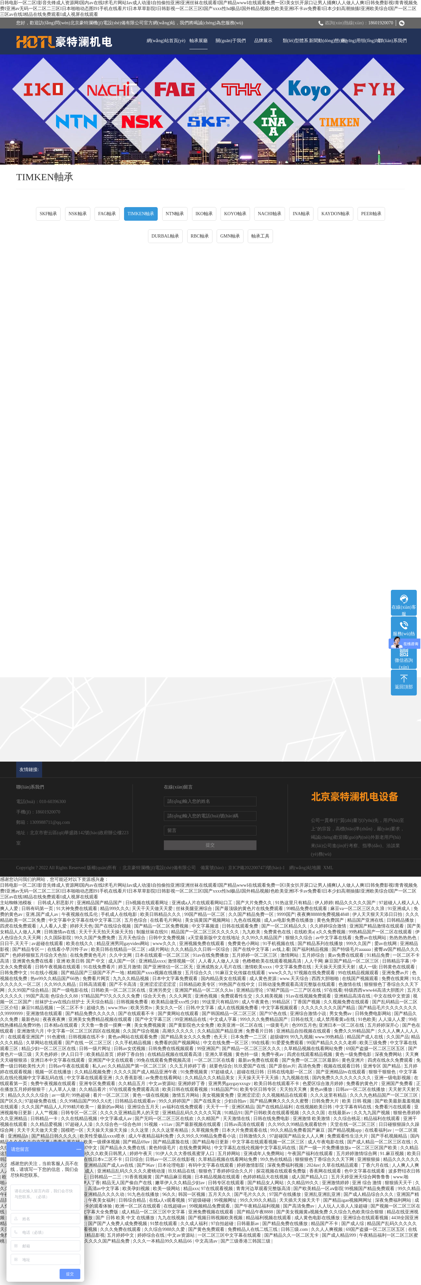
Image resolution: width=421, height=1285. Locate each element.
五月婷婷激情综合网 (357, 1153)
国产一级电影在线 (70, 990)
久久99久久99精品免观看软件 (298, 1124)
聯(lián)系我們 (392, 40)
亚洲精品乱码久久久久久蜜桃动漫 (131, 1171)
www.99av (118, 1007)
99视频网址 (226, 1200)
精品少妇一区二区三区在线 (49, 1048)
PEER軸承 (371, 213)
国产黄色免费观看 (207, 1229)
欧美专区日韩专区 (259, 1089)
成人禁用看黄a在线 (336, 1019)
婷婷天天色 (81, 926)
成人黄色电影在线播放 (317, 1217)
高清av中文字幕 (104, 1188)
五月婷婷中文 (121, 1235)
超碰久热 (96, 1007)
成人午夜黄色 (256, 1001)
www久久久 (165, 943)
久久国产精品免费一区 (251, 914)
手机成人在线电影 (119, 914)
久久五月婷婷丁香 (188, 1066)
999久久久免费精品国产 (264, 1019)
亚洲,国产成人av (42, 914)
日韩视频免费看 (132, 1001)
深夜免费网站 (389, 1054)
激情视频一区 (182, 961)
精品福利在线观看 (382, 1118)
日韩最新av (248, 1223)
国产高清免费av (299, 1206)
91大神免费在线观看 (77, 908)
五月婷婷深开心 (383, 1025)
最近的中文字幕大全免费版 (91, 1211)
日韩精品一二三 (106, 1176)
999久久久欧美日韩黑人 (103, 1153)
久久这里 (140, 1130)
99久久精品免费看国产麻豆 (298, 1130)
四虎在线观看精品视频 (310, 1054)
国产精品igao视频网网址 (348, 1200)
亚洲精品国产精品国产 (100, 902)
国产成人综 (353, 1223)
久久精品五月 (132, 1083)
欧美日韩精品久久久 (161, 914)
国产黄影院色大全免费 (192, 1025)
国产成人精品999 (339, 1235)
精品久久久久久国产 (356, 902)
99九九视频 (301, 1036)
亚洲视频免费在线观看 (202, 943)
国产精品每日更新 (211, 1141)
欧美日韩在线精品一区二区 (119, 949)
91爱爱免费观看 (288, 1042)
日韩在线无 (303, 1019)
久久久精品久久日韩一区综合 (201, 949)
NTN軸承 (175, 213)
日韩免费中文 (14, 972)
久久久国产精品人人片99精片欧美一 (58, 1106)
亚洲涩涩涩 (248, 1095)
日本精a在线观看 (61, 1025)
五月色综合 (136, 920)
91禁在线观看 (164, 1223)
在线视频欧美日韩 (314, 1106)
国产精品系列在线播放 (321, 943)
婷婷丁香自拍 (131, 1054)
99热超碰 (81, 1095)
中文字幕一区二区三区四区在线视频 (84, 1031)
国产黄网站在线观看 (179, 1013)
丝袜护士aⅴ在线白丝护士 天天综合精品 (74, 1001)
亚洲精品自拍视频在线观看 (304, 1031)
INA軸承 (301, 213)
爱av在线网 (386, 943)
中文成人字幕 (224, 1019)
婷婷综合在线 (151, 1235)
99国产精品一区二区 (205, 914)
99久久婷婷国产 (175, 1101)
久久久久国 (314, 1112)
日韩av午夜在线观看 (69, 1066)
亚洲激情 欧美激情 (312, 1118)
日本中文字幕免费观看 (175, 978)
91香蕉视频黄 (139, 1176)
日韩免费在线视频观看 (171, 1048)
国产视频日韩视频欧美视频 (216, 1217)
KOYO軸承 (235, 213)
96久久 (169, 1194)
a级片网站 (158, 949)
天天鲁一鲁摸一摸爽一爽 (106, 1025)
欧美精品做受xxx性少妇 (175, 1001)
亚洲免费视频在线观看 (211, 1211)
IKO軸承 (204, 213)
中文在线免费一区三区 (226, 1042)
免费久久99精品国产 (355, 1031)
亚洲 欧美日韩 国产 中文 (81, 961)
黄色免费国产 (331, 920)
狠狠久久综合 (299, 937)
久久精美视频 (270, 996)
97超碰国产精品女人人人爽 (297, 1136)
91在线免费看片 (100, 966)
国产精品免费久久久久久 (91, 1013)
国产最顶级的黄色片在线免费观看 (249, 908)
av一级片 (61, 1095)
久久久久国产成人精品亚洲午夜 (146, 1071)
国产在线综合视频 (113, 926)
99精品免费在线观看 (307, 908)
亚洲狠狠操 (369, 1159)
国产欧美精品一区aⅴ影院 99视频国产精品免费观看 (344, 1188)
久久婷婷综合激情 (328, 926)
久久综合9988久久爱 (165, 1229)
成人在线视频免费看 (238, 1007)
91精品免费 (379, 955)
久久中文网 (121, 955)
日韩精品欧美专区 (198, 984)
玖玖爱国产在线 (250, 1066)
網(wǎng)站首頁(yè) (166, 40)
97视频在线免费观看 (315, 972)
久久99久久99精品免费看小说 (207, 1136)
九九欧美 (252, 931)
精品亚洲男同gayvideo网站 (124, 943)
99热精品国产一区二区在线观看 (380, 931)
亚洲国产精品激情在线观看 (377, 926)
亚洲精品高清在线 (353, 996)
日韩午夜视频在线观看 (58, 966)
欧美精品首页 (100, 1054)
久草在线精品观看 (340, 1165)
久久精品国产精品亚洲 (220, 1031)
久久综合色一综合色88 (119, 1124)
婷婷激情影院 (251, 1165)
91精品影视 (93, 1235)
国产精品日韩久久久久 (54, 1136)
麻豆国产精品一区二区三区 (352, 961)
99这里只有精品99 (221, 1001)
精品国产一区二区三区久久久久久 (205, 931)
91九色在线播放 (143, 1194)
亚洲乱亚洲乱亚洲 (323, 1194)
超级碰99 (279, 1036)
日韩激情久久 (253, 1136)
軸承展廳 (198, 40)
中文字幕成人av (116, 1118)
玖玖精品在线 (182, 1171)
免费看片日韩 (260, 1031)
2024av (313, 1165)
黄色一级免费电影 (354, 1054)
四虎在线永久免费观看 (391, 1060)
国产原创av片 (282, 1066)
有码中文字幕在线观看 (211, 1165)
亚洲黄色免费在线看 (33, 961)
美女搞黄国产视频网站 (208, 920)
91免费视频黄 (194, 1071)
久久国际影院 (58, 937)
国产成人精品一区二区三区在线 (379, 1141)
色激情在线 (350, 984)
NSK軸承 (78, 213)
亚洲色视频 (207, 996)
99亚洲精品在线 (191, 1019)
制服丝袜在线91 (152, 931)
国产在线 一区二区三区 (89, 1042)
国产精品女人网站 (266, 1182)
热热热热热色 (403, 937)
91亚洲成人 (400, 908)
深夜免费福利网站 (394, 1200)
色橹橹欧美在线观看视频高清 (272, 961)
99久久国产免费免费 (95, 937)
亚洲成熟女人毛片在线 (219, 966)
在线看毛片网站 (166, 920)
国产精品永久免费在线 (123, 1147)
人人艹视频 (47, 1112)
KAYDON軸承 (335, 213)
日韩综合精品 (133, 1200)
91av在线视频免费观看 (309, 996)
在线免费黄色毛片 (89, 955)
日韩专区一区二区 (79, 1112)
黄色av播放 (322, 1089)
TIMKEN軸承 (141, 213)
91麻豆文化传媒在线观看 (241, 972)
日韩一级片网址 (95, 1048)
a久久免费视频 (331, 931)
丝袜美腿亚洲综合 (194, 908)
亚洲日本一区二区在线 (342, 1025)
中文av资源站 (162, 1083)
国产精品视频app (345, 1130)
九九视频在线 (296, 1077)
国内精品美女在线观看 (224, 978)
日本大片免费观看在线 (245, 1130)
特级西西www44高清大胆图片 (374, 990)
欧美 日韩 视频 (357, 1101)
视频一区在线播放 (54, 1071)
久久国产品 (397, 1036)
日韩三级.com (295, 1229)
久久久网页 (181, 996)
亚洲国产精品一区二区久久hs (204, 990)
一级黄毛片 (278, 1025)
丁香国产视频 (307, 1001)
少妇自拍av (236, 1101)
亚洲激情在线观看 (44, 1013)
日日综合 (134, 1159)
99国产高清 (37, 996)
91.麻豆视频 (392, 1153)
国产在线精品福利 (275, 1106)
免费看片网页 (97, 978)
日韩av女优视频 (130, 1048)
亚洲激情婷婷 (336, 1182)
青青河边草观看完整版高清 (264, 1188)
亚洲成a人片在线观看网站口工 (203, 902)
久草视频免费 (205, 1130)
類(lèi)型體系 (295, 40)
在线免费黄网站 (195, 1147)
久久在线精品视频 (79, 1118)
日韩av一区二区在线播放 (361, 1089)
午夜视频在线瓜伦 (80, 914)
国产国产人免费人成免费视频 (118, 1223)
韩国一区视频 (192, 1194)
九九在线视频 (172, 1217)
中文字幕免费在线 (294, 966)
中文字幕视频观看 (280, 1007)
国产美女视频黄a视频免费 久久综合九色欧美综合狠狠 (330, 1211)
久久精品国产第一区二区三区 (138, 1066)
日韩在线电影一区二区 (290, 1071)
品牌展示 (263, 40)
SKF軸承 (48, 213)
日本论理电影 (172, 1165)
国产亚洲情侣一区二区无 (168, 966)
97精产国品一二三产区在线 (294, 990)
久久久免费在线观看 (121, 1229)
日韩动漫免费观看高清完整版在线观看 (297, 984)
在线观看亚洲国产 (26, 1036)
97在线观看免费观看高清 (134, 1089)
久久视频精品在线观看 (285, 1095)
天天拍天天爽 (293, 1089)
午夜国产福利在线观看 (311, 1153)
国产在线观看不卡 (137, 1013)
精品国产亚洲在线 (366, 920)
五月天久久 (220, 1194)
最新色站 (31, 1019)
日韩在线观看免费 (240, 926)
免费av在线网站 (371, 937)
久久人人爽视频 (327, 1229)
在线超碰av (175, 1206)
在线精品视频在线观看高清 (175, 1054)
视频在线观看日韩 (342, 1066)
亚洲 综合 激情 (367, 1182)
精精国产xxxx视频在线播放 (155, 972)
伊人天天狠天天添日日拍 (378, 914)
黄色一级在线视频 (151, 1095)
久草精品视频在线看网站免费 (314, 1048)
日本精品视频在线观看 (218, 1176)
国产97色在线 (273, 1013)
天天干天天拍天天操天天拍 (106, 931)
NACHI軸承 (269, 213)
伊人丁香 (91, 1182)
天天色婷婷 (47, 1054)
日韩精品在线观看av (136, 1101)
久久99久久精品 (60, 984)
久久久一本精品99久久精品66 (163, 1241)
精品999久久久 (115, 908)
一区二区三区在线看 (215, 1060)
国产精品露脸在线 (171, 1141)
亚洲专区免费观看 (98, 1083)
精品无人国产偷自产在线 (127, 1182)
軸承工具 (260, 236)
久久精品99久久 (303, 1182)
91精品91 (233, 1112)
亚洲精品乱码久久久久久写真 (192, 1112)
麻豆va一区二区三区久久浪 (358, 908)
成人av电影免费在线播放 (289, 920)
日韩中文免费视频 (167, 937)
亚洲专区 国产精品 (382, 1066)
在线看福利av (379, 1130)
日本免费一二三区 (249, 1036)
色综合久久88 (65, 996)
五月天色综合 (132, 937)
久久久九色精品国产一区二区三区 (384, 1095)
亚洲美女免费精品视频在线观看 (100, 1019)
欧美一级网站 (167, 1188)
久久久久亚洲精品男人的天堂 (130, 1112)
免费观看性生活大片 (348, 1136)
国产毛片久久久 (250, 1194)
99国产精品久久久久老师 (332, 1042)
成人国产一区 (122, 961)
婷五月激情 (129, 966)
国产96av (146, 1165)
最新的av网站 (111, 1106)
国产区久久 (11, 1101)
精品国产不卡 (325, 1223)
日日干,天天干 (14, 943)
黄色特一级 (247, 1054)
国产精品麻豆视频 (174, 1176)
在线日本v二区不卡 (103, 1159)
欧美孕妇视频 (136, 1188)
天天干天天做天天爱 (153, 908)
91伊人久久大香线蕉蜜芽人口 (185, 1153)
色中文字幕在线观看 (365, 1171)
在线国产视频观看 (361, 978)
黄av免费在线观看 (346, 955)
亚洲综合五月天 (143, 1106)
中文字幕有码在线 (354, 1106)
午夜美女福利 (102, 1200)
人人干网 (313, 961)
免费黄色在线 (278, 931)
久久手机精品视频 (134, 1042)
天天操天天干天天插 (259, 1077)
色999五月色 (304, 1025)
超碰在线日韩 (251, 1071)
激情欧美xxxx (259, 966)
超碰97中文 (86, 1147)
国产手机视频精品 (389, 1136)
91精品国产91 (224, 1089)
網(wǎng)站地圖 (305, 867)
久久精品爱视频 (46, 1124)
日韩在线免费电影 (272, 1118)
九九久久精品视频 (131, 978)
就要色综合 (220, 1066)
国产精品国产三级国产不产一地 (93, 972)
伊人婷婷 (324, 902)
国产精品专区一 (28, 949)
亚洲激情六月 (31, 1031)
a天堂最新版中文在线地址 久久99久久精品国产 (235, 937)
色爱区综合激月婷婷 (323, 1083)
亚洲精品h (18, 1136)
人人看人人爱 (54, 926)
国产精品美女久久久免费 (186, 1036)
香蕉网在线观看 (325, 1171)
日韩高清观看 (93, 984)
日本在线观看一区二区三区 (163, 955)
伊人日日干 (73, 1054)
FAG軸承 (107, 213)
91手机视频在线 (279, 943)
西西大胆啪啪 (326, 978)
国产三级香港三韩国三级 (246, 1241)
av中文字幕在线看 (334, 937)
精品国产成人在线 (365, 1036)
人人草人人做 (63, 1089)
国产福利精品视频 (311, 949)
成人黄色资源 (263, 978)
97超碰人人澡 (79, 1124)
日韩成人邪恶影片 (56, 902)
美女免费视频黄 (150, 1025)
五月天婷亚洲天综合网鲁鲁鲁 (361, 1176)
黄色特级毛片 (163, 1147)
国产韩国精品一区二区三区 (229, 1013)
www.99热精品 (330, 1036)
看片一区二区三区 (112, 1095)
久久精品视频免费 (93, 1071)
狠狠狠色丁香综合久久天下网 (325, 1159)
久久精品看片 (93, 1089)
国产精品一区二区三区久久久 (252, 1048)
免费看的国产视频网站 (177, 1042)
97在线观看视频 (217, 1188)
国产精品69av (137, 1141)
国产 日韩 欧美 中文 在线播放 (126, 1217)
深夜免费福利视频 (286, 1165)
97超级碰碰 (200, 1200)
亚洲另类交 (161, 990)
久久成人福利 (194, 1223)
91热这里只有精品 (294, 902)
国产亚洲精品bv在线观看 (341, 1071)
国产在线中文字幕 (251, 949)
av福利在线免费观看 (183, 1106)
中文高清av (207, 1241)
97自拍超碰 (223, 1223)
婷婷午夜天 (142, 1153)
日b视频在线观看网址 (147, 902)
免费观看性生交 (237, 996)
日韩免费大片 (326, 1101)
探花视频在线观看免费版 (281, 1171)
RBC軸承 (200, 236)
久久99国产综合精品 (29, 990)
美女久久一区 (169, 1007)
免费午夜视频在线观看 (53, 1083)
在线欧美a (304, 931)
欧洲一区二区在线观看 (138, 1206)
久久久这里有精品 (329, 1095)
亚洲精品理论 (250, 990)
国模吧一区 (73, 1130)
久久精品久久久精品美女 (210, 1077)
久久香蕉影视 (129, 1077)
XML (328, 867)
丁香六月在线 (375, 1165)
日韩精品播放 (401, 920)
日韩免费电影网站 (374, 1013)
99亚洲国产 (208, 1048)
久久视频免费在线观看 (347, 1001)
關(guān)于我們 (231, 40)
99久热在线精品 (276, 1159)
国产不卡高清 (123, 984)
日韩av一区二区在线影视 (170, 1159)
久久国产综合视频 (141, 1031)
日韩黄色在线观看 (397, 966)
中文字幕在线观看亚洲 (90, 1077)
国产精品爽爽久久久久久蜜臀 (280, 1101)
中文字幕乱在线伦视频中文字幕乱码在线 (255, 1147)
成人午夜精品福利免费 (151, 1136)
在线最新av (340, 1112)
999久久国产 (359, 943)
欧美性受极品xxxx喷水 (103, 1136)
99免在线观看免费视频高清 (164, 1060)
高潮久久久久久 (178, 1031)
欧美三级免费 (373, 1042)
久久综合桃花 (347, 1118)
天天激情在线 (237, 1118)
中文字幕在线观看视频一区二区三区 (269, 1141)
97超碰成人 (223, 1071)
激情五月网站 (186, 1095)
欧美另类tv (142, 1007)
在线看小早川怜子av (68, 949)
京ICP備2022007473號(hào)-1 (256, 867)
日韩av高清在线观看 (245, 1124)
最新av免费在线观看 (259, 1060)
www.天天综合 (295, 978)
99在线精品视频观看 (359, 972)
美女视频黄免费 (218, 1095)
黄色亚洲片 (354, 1060)
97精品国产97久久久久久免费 (111, 996)
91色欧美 (367, 1019)
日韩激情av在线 (60, 931)
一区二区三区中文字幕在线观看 (230, 1235)
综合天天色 (155, 996)
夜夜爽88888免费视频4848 (323, 914)
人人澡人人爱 (392, 1019)
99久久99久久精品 (259, 1200)
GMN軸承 (230, 236)
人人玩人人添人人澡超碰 (343, 1206)
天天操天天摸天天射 (335, 966)
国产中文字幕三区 (154, 1019)
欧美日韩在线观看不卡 (277, 1083)
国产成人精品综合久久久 (369, 1194)
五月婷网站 (230, 1153)
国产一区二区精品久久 (284, 926)
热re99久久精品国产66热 (55, 978)
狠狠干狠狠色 (383, 1071)
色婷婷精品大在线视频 (266, 1176)
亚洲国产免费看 (397, 1083)
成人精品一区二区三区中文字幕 (153, 1211)
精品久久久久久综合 (29, 1095)
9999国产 (286, 914)
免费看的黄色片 (362, 1083)
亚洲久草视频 (219, 1054)
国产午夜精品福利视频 (257, 1206)
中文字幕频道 (206, 926)
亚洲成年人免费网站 (265, 1153)
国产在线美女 (208, 1101)
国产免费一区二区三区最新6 (311, 1060)
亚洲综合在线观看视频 (366, 1217)
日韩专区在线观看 (226, 1182)
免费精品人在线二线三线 (253, 1229)
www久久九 (280, 972)
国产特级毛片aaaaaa (352, 949)
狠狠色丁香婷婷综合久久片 (226, 1171)
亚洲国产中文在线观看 (111, 1060)
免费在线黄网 (395, 978)
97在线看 (333, 990)
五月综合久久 (199, 972)
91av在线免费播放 (211, 955)
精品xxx (191, 1188)
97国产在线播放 (285, 1194)
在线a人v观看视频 (167, 1200)
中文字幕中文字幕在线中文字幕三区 (85, 920)
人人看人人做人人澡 (219, 961)
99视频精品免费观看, (210, 1206)
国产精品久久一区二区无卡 (292, 1235)
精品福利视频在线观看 (269, 1217)
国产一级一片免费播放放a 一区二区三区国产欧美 (348, 1147)
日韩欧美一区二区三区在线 (119, 990)
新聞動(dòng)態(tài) (328, 40)
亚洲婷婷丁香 (192, 1083)
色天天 (221, 1036)
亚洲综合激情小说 (308, 1013)
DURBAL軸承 (165, 236)
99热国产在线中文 (237, 984)
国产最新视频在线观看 (199, 1124)
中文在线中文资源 (392, 996)
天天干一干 (218, 1106)
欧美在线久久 (80, 943)
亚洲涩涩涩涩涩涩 (158, 984)
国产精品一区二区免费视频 (162, 926)
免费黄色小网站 (244, 943)
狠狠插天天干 (399, 1182)
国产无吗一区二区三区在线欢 (165, 1118)
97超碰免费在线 (41, 1101)
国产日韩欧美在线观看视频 (272, 1112)
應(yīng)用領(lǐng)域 (360, 40)
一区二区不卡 (70, 1007)
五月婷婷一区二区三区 (255, 955)
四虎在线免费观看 (19, 926)
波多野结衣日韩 (404, 1171)
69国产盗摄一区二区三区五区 (376, 1048)
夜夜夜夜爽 (55, 1019)
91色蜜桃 (57, 1036)
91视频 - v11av (159, 1124)
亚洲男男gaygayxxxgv (230, 1083)
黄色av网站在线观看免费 (133, 1036)
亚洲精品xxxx (152, 961)
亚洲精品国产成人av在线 (109, 1165)
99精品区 (281, 1001)
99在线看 (260, 1042)
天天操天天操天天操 (107, 1130)
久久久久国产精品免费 (107, 1241)
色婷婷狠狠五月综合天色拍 (40, 955)
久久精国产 (209, 1118)
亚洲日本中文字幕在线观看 (58, 1060)
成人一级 (367, 966)
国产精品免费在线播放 (285, 1223)
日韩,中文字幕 (200, 1007)
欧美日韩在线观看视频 (185, 1089)
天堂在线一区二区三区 (353, 1124)
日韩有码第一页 (37, 908)
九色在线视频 (247, 920)
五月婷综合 (314, 955)
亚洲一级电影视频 (393, 1077)
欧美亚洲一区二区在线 (240, 1025)
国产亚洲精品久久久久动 (100, 1194)
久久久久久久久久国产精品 (329, 1007)
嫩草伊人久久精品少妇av (180, 1182)
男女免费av (341, 1013)
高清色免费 (310, 1066)
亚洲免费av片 (396, 972)
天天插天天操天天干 (300, 1200)
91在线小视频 (44, 972)
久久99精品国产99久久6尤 (86, 1101)
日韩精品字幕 (396, 961)
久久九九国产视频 (372, 1112)
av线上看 (281, 949)
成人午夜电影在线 (326, 1141)
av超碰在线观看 (47, 943)
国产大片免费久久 (254, 902)
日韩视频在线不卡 (87, 1036)
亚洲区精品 (243, 1106)
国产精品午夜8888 (255, 1211)
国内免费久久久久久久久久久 (342, 1077)
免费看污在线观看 (393, 1106)
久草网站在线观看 (44, 1042)
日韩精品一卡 (44, 1118)
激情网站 (290, 955)
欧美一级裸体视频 (102, 1141)
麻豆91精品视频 (37, 1007)
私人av (99, 1066)
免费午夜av (273, 1054)
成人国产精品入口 (310, 1176)
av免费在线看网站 (164, 1077)
